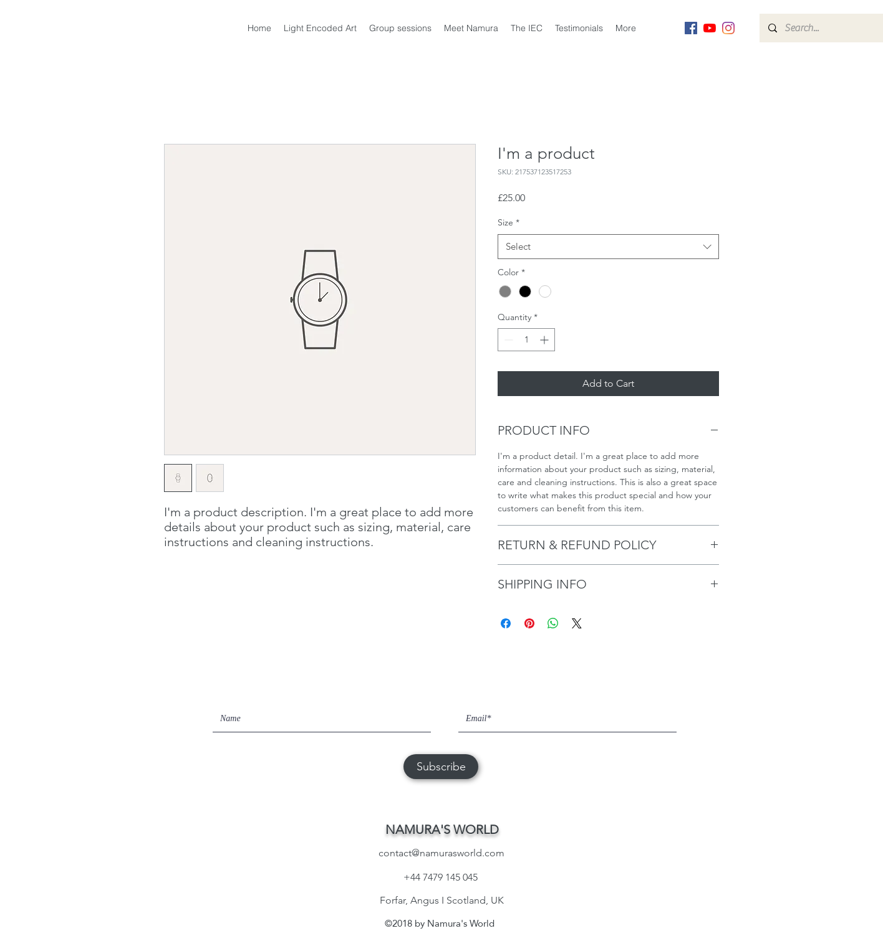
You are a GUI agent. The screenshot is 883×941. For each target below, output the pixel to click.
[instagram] (728, 28)
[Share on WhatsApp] (553, 623)
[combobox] (608, 247)
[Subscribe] (440, 766)
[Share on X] (576, 623)
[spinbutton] (526, 340)
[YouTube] (709, 28)
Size (508, 222)
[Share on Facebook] (505, 623)
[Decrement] (507, 340)
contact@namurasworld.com (441, 853)
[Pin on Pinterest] (529, 623)
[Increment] (545, 340)
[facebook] (691, 28)
